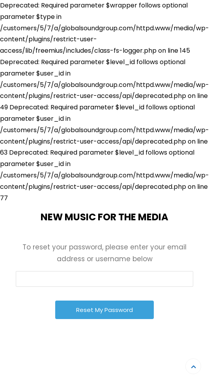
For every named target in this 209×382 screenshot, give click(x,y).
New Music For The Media (104, 216)
